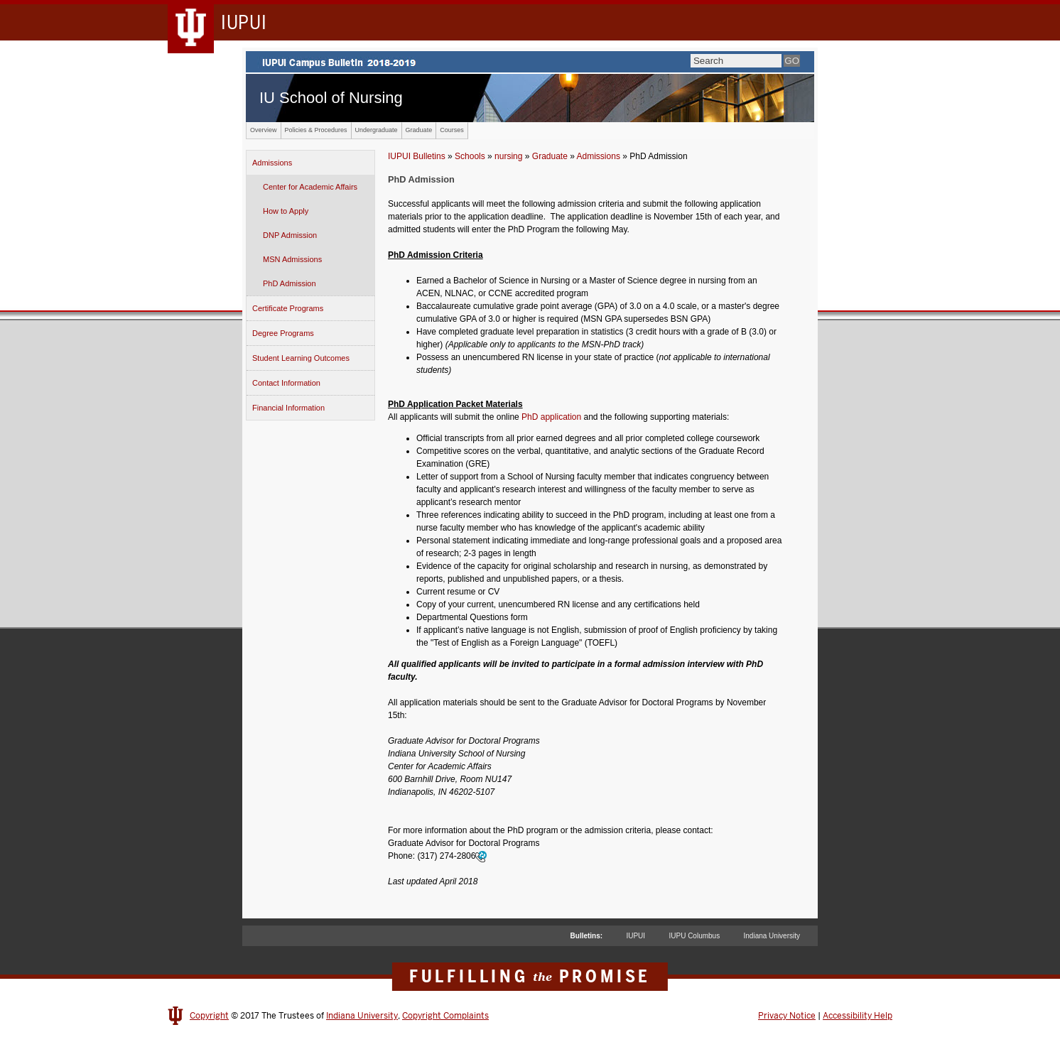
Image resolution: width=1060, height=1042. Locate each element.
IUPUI (635, 936)
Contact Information (286, 383)
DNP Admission (290, 235)
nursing (508, 156)
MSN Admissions (292, 259)
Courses (452, 130)
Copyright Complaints (445, 1015)
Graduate (419, 130)
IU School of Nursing (331, 98)
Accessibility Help (857, 1015)
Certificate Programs (287, 308)
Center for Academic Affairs (310, 187)
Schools (470, 156)
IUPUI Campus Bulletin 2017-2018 (530, 61)
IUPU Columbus (694, 936)
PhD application (551, 417)
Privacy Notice (787, 1015)
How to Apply (285, 211)
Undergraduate (376, 130)
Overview (263, 130)
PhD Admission (289, 283)
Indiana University (772, 936)
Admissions (272, 162)
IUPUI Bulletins (416, 156)
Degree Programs (283, 333)
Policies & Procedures (316, 130)
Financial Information (288, 407)
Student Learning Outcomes (301, 358)
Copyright (209, 1015)
